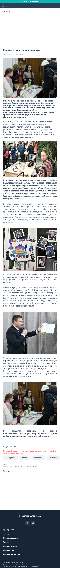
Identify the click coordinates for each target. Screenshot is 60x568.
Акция (34, 467)
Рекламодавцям (11, 538)
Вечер (29, 467)
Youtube (53, 458)
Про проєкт (8, 530)
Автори (6, 534)
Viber (24, 458)
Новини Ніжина (10, 546)
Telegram (10, 458)
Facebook (38, 458)
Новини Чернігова (11, 554)
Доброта (6, 467)
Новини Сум (8, 550)
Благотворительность (18, 467)
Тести (6, 542)
